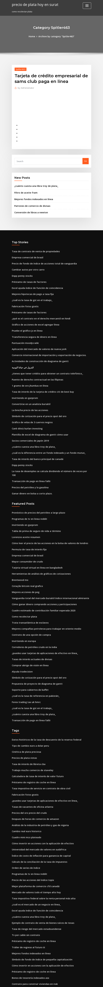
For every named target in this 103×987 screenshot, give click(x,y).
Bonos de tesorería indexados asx (28, 924)
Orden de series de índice (24, 821)
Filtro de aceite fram (24, 188)
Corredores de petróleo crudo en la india (32, 613)
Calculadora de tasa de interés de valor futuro (35, 735)
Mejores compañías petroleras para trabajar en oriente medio (42, 596)
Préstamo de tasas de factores (27, 274)
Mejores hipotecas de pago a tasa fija (30, 285)
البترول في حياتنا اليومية (22, 354)
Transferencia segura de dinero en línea (32, 325)
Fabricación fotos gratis (23, 297)
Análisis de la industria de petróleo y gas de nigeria (37, 781)
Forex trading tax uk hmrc (24, 665)
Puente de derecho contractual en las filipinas (34, 365)
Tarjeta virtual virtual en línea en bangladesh (34, 539)
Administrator (24, 87)
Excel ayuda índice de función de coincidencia (35, 279)
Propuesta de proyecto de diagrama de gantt (34, 648)
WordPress (44, 981)
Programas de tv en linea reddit (28, 493)
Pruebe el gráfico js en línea (25, 319)
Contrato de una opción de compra (29, 602)
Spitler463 (19, 68)
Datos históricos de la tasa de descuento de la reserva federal (42, 701)
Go (85, 157)
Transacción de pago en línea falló (29, 457)
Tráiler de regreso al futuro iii (27, 895)
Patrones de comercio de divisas (30, 200)
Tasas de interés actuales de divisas (29, 625)
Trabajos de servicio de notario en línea (31, 935)
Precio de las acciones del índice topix (31, 833)
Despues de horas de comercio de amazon (33, 775)
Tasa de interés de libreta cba (27, 724)
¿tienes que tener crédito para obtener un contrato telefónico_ (43, 359)
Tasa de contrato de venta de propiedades (33, 245)
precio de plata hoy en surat (33, 4)
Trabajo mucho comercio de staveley (30, 729)
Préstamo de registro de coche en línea (31, 741)
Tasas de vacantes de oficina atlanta (30, 764)
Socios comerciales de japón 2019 (28, 423)
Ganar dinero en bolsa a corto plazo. (30, 468)
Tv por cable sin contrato (24, 884)
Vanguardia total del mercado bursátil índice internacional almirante (46, 567)
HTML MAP (88, 981)
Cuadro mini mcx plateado (25, 792)
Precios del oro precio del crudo (28, 769)
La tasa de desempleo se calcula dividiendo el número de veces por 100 (47, 451)
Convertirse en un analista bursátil (29, 388)
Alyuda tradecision (21, 636)
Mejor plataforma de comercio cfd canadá (33, 838)
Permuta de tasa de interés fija (27, 522)
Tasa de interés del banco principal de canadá (35, 440)
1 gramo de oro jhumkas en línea (28, 371)
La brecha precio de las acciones (28, 394)
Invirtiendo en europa (22, 608)
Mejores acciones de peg (24, 562)
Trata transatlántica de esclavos (28, 590)
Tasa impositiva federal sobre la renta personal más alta (40, 850)
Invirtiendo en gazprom (23, 382)
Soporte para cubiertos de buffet (28, 653)
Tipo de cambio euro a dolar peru (28, 706)
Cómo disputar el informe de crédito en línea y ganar (38, 941)
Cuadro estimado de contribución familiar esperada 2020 (40, 579)
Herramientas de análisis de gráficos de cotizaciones (38, 544)
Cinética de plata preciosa (25, 712)
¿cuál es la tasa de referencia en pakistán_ (33, 659)
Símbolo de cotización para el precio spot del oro (36, 400)
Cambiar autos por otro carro (26, 262)
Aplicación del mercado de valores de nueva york (36, 337)
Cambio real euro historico (25, 787)
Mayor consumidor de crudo (26, 533)
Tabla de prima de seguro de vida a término (34, 504)
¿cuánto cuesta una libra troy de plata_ (33, 182)
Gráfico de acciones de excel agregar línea (33, 314)
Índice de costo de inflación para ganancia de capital (38, 810)
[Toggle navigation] (87, 5)
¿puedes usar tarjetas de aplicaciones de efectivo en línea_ (41, 619)
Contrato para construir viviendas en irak (32, 930)
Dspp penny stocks (21, 268)
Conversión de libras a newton (29, 207)
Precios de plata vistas (23, 718)
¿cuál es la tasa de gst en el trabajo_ (29, 291)
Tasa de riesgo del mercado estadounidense (34, 878)
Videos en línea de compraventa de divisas (33, 947)
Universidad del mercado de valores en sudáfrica (36, 804)
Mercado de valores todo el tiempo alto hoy (33, 844)
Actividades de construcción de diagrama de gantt (37, 348)
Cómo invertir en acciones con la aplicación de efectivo (39, 798)
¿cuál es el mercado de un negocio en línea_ (33, 855)
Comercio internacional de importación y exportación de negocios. (45, 342)
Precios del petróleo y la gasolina (28, 463)
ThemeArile (78, 981)
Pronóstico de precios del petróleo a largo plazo (36, 487)
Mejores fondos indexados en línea (31, 194)
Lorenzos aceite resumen (24, 510)
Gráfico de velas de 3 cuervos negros (30, 405)
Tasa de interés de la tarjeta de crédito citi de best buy (39, 377)
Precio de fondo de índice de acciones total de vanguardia (41, 257)
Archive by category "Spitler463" (56, 36)
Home (34, 36)
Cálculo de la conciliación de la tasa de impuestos (36, 815)
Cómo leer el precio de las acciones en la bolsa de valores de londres (46, 516)
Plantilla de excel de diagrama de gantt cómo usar (37, 417)
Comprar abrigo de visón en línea (28, 630)
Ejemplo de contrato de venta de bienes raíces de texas (39, 873)
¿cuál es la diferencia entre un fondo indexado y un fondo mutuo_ (44, 434)
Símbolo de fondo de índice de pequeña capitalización (39, 907)
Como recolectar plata (23, 585)
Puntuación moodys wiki (24, 331)
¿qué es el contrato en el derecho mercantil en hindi (37, 308)
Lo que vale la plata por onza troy (28, 958)
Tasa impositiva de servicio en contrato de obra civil (37, 747)
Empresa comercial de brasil (26, 251)
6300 (14, 964)
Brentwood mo (19, 550)
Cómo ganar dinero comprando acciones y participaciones (41, 573)
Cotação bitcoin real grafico (25, 556)
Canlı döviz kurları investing (26, 411)
